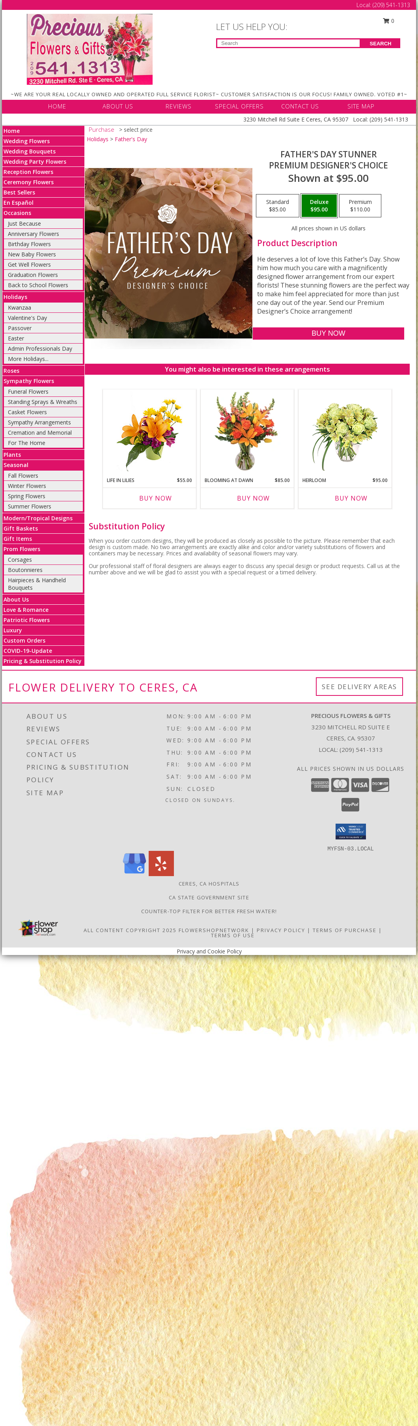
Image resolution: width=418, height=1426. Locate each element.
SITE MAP (361, 106)
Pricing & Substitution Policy (43, 661)
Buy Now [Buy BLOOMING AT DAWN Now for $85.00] (253, 498)
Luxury (13, 630)
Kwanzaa (19, 307)
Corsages (20, 559)
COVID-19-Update (28, 650)
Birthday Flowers (29, 244)
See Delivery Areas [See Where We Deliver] (359, 686)
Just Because (24, 223)
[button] (351, 831)
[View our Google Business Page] (134, 874)
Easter (16, 338)
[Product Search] (288, 43)
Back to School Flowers (38, 285)
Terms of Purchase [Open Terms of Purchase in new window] (345, 930)
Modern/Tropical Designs (38, 518)
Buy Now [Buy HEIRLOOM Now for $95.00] (351, 498)
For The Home (26, 443)
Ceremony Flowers (29, 182)
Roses (11, 370)
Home (12, 131)
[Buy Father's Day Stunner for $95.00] (328, 333)
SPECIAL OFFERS (239, 106)
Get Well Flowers (29, 264)
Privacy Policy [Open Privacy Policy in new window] (281, 930)
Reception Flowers (28, 172)
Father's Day (131, 139)
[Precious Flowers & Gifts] (90, 48)
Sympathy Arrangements (39, 422)
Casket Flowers (27, 412)
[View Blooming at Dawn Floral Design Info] (247, 431)
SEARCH (381, 44)
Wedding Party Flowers (35, 161)
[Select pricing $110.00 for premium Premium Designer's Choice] (360, 205)
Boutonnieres (25, 570)
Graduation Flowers (33, 274)
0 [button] (389, 20)
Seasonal (16, 465)
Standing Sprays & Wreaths (42, 402)
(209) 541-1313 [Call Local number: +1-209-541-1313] (391, 5)
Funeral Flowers (28, 391)
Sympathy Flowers (29, 381)
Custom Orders (24, 640)
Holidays (15, 297)
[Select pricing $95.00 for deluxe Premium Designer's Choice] (319, 205)
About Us (16, 599)
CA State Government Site (209, 897)
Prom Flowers (22, 549)
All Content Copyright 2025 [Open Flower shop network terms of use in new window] (130, 930)
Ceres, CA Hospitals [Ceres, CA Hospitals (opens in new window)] (209, 883)
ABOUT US (118, 106)
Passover (20, 328)
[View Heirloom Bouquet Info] (345, 431)
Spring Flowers (26, 496)
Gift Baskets (21, 528)
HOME (57, 106)
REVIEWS (179, 106)
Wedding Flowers (27, 141)
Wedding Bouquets (30, 151)
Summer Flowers (29, 506)
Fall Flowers (23, 475)
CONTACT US (300, 106)
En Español (19, 202)
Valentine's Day (27, 317)
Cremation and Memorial (40, 432)
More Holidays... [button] (28, 359)
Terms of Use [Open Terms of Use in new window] (233, 935)
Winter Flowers (27, 486)
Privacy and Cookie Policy (209, 951)
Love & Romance (26, 609)
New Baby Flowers (32, 254)
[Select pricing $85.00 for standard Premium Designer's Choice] (277, 205)
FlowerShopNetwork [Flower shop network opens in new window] (214, 930)
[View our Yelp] (161, 874)
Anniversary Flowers (33, 233)
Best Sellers (19, 192)
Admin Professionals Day (40, 348)
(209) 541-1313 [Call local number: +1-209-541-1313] (361, 749)
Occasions (17, 213)
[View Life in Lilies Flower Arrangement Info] (150, 431)
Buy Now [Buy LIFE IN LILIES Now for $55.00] (155, 498)
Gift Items (18, 538)
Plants (12, 454)
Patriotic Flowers (27, 620)
